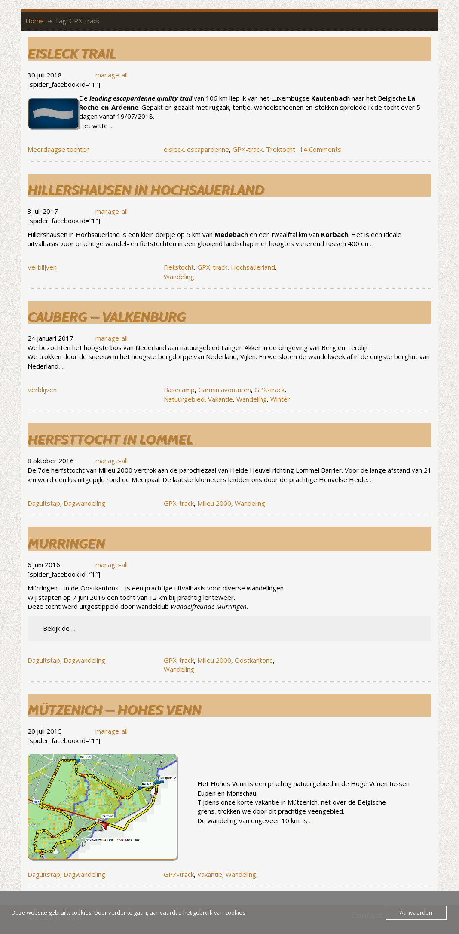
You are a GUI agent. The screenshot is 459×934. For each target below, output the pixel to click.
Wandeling (179, 276)
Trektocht (280, 149)
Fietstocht (179, 267)
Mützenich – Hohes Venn (114, 709)
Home (34, 20)
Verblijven (42, 267)
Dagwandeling (84, 503)
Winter (280, 399)
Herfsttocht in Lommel (110, 439)
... (111, 125)
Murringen (66, 543)
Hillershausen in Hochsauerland (146, 189)
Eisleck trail (72, 53)
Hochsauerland (253, 267)
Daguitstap (44, 503)
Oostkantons (254, 660)
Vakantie (220, 399)
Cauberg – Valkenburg (107, 316)
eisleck (174, 149)
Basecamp (179, 389)
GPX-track (248, 149)
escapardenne (208, 149)
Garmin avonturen (224, 389)
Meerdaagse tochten (59, 149)
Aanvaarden (416, 912)
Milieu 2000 (214, 503)
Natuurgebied (184, 399)
